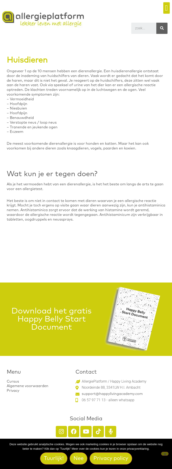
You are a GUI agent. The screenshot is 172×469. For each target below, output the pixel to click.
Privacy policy (110, 458)
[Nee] (165, 454)
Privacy (13, 390)
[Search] (162, 28)
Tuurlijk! (54, 458)
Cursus (13, 381)
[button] (166, 8)
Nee (78, 458)
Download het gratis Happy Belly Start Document (51, 319)
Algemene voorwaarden (27, 386)
